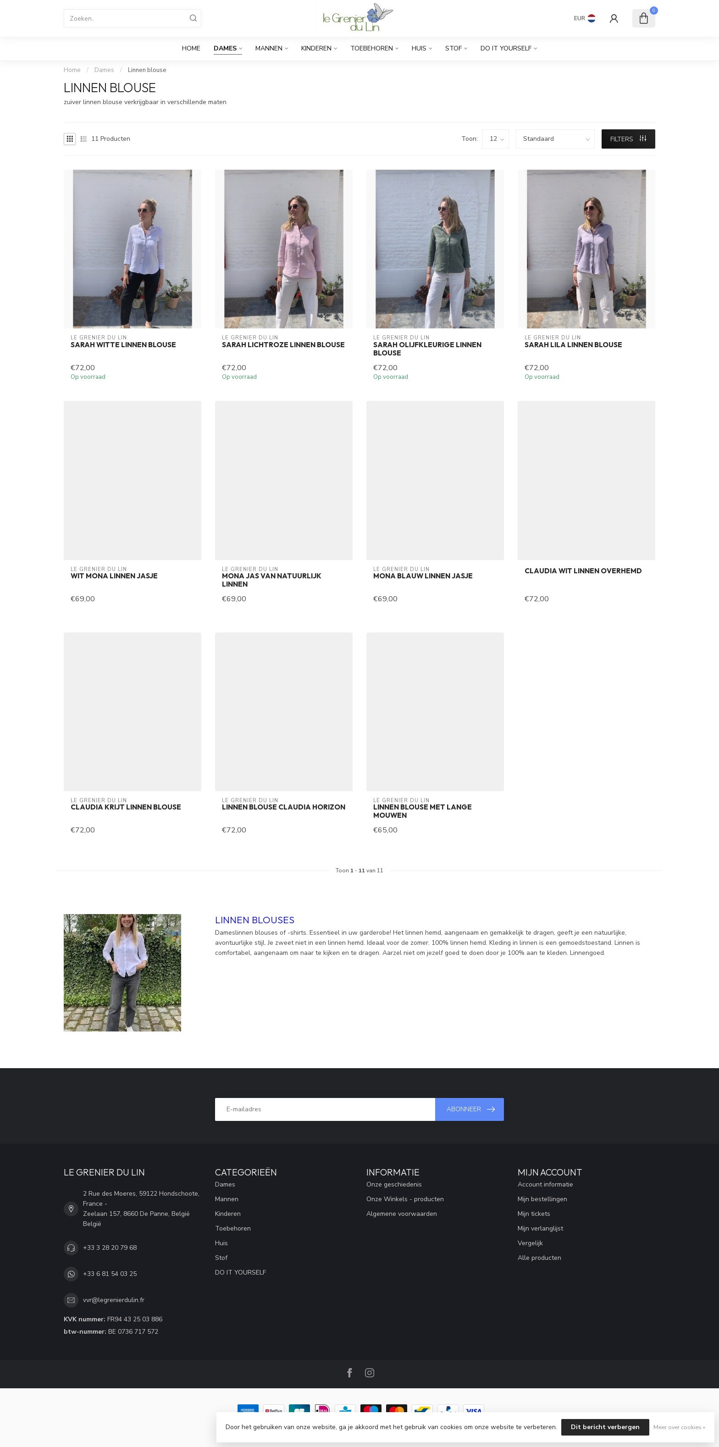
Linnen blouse (147, 70)
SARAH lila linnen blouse (573, 345)
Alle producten (539, 1257)
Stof (453, 48)
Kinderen (316, 48)
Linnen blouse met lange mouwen (422, 811)
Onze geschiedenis (394, 1184)
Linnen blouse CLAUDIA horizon (283, 807)
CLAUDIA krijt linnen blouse (126, 807)
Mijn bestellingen (542, 1199)
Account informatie (545, 1184)
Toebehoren (371, 48)
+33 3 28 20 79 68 (110, 1247)
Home (191, 48)
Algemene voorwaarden (401, 1213)
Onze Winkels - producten (405, 1199)
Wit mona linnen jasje (114, 576)
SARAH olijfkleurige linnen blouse (427, 349)
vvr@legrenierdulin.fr (113, 1300)
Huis (419, 48)
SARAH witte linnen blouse (123, 345)
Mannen (268, 48)
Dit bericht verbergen (605, 1427)
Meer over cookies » (679, 1427)
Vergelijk (530, 1243)
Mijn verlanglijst (540, 1228)
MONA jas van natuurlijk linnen (271, 580)
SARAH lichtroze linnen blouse (283, 345)
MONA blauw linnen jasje (423, 576)
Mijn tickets (534, 1213)
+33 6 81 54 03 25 (110, 1274)
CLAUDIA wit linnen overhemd (583, 571)
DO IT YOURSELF (506, 48)
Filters (628, 139)
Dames (225, 48)
